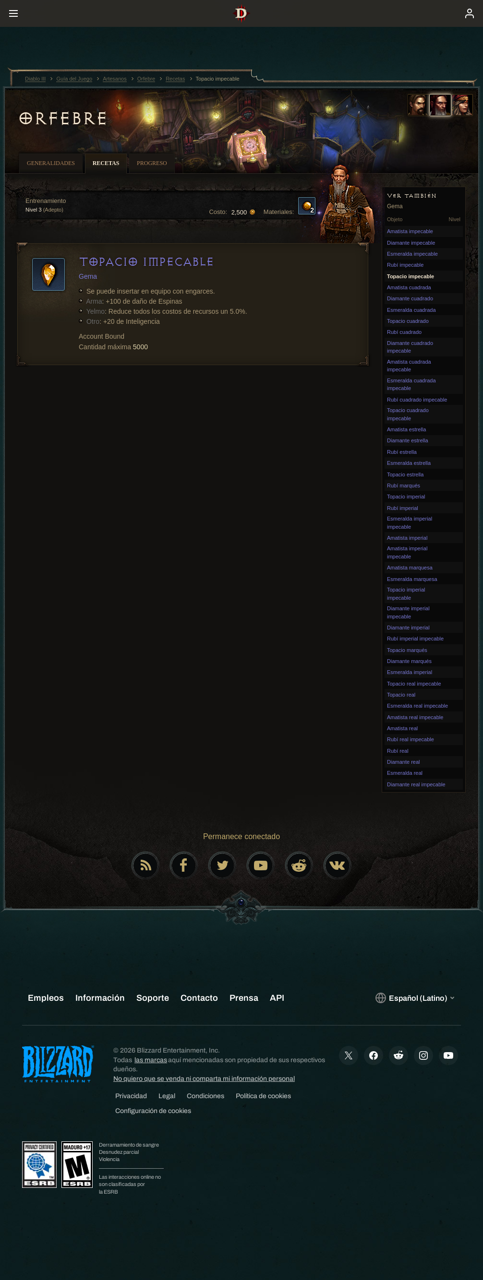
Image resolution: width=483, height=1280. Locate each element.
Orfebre (62, 118)
